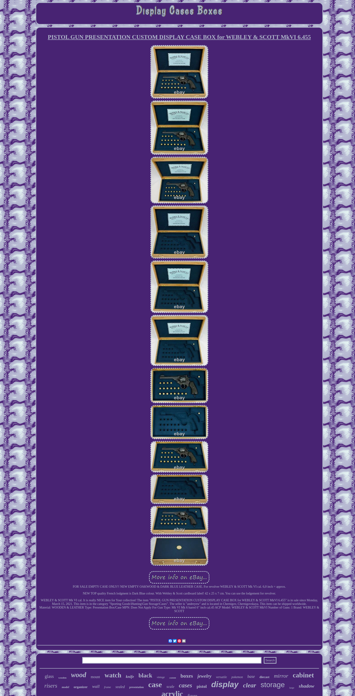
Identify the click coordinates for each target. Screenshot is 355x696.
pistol (202, 686)
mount (95, 677)
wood (78, 675)
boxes (186, 676)
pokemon (237, 677)
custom (172, 678)
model (65, 687)
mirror (281, 676)
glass (49, 676)
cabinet (303, 675)
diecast (264, 677)
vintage (161, 677)
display (225, 684)
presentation (136, 687)
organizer (81, 687)
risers (50, 686)
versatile (221, 677)
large (291, 687)
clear (249, 685)
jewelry (204, 676)
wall (96, 686)
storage (273, 685)
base (251, 676)
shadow (306, 686)
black (145, 675)
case (155, 684)
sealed (120, 687)
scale (170, 686)
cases (185, 685)
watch (113, 675)
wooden (62, 677)
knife (130, 676)
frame (107, 687)
